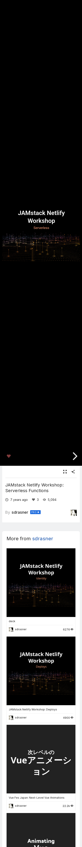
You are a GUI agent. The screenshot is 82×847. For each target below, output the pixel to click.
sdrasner (20, 512)
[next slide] (73, 456)
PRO (34, 512)
